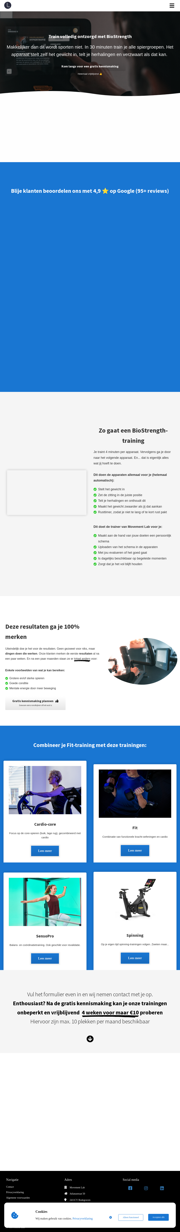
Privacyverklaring (83, 1218)
